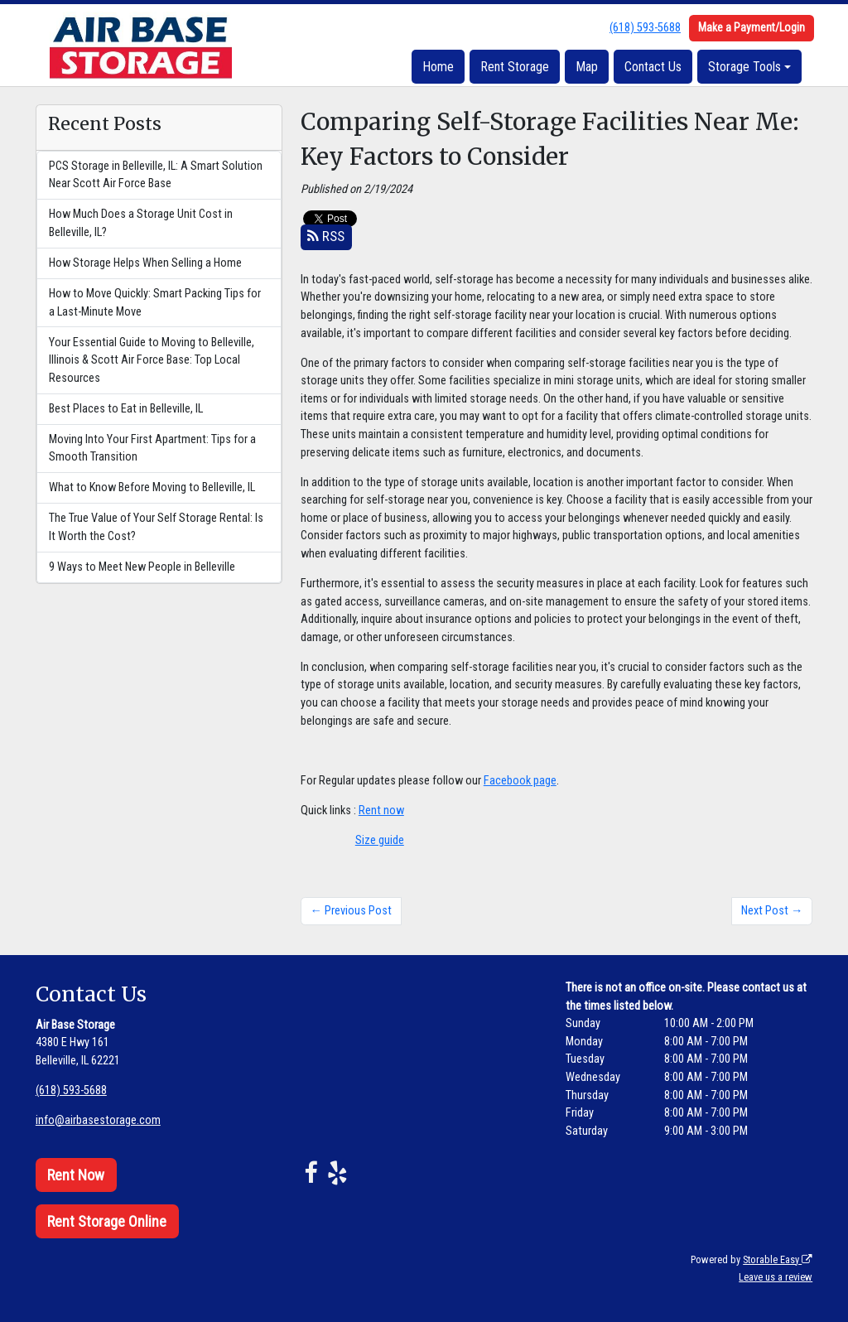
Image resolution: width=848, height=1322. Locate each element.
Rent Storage (514, 67)
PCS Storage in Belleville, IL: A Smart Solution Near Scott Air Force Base (156, 175)
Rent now (381, 810)
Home (438, 67)
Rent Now (75, 1175)
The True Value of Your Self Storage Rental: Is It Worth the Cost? (156, 527)
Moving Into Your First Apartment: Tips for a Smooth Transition (152, 448)
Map (587, 67)
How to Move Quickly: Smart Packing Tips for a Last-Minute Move (155, 303)
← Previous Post (351, 911)
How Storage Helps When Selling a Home (145, 263)
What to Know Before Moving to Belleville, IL (152, 487)
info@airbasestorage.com (98, 1120)
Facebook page (520, 781)
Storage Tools (744, 67)
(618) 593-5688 (645, 28)
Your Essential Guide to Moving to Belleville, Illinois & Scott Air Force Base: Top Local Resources (151, 360)
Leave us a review (775, 1277)
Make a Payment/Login (751, 27)
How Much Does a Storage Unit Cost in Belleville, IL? (141, 223)
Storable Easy (777, 1259)
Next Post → (771, 911)
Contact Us (653, 67)
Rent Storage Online (106, 1221)
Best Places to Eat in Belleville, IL (126, 409)
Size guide (379, 840)
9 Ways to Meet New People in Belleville (142, 567)
